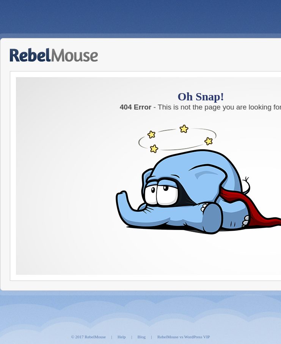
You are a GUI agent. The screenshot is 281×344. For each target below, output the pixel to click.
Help (122, 336)
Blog (142, 336)
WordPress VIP (197, 336)
